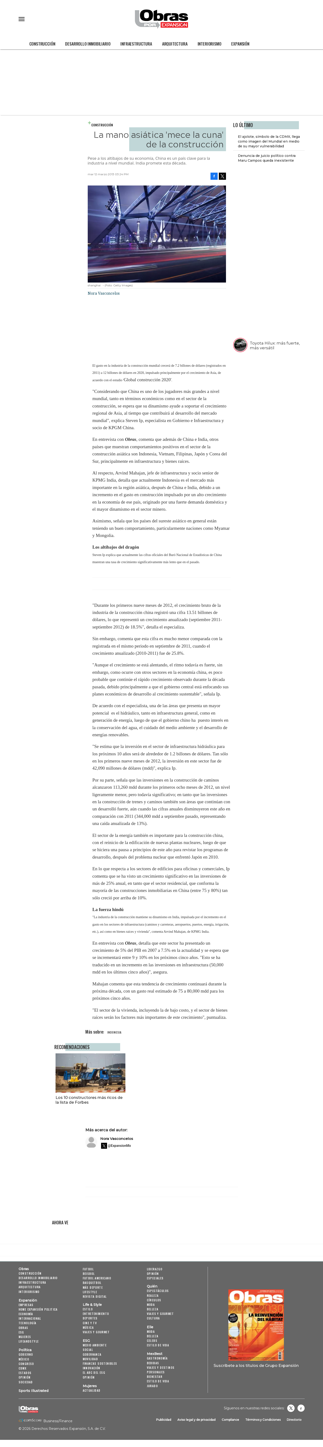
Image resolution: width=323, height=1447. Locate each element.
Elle (150, 1327)
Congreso (26, 1364)
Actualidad (92, 1390)
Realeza (153, 1295)
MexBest (154, 1354)
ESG (21, 1332)
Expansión (240, 44)
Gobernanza (92, 1354)
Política (25, 1350)
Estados (25, 1373)
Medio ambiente (95, 1345)
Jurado (152, 1386)
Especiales (155, 1278)
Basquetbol (92, 1283)
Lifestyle (90, 1292)
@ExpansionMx (119, 1146)
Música (88, 1327)
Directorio (294, 1419)
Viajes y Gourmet (96, 1332)
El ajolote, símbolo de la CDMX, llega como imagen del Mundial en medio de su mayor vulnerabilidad (269, 141)
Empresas (26, 1305)
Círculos (154, 1300)
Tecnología (27, 1323)
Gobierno (26, 1354)
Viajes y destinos (161, 1367)
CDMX (23, 1368)
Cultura (153, 1318)
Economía (26, 1314)
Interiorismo (209, 44)
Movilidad (90, 1359)
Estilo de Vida (158, 1381)
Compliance (230, 1419)
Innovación (91, 1368)
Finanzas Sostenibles (100, 1363)
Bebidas (153, 1363)
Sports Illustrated (33, 1391)
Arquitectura (175, 44)
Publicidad (163, 1419)
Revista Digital (95, 1296)
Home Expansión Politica (38, 1309)
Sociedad (26, 1382)
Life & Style (92, 1305)
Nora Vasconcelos (116, 1138)
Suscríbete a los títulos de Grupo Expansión (256, 1365)
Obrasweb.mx (301, 1408)
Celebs (152, 1341)
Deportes (90, 1318)
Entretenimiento (96, 1314)
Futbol (88, 1269)
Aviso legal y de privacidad (196, 1419)
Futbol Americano (97, 1278)
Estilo (88, 1309)
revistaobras (290, 1408)
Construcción (42, 44)
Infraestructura (136, 44)
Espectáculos (158, 1291)
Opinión (25, 1377)
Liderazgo (155, 1269)
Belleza (153, 1309)
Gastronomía (157, 1358)
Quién (152, 1286)
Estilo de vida (158, 1345)
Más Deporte (93, 1287)
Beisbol (89, 1274)
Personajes (156, 1372)
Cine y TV (90, 1323)
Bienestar (155, 1377)
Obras (24, 1269)
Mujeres (25, 1337)
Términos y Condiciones (263, 1419)
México (24, 1359)
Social (88, 1350)
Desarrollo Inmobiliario (87, 44)
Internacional (30, 1318)
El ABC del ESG (94, 1372)
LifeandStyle (29, 1341)
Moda (151, 1305)
